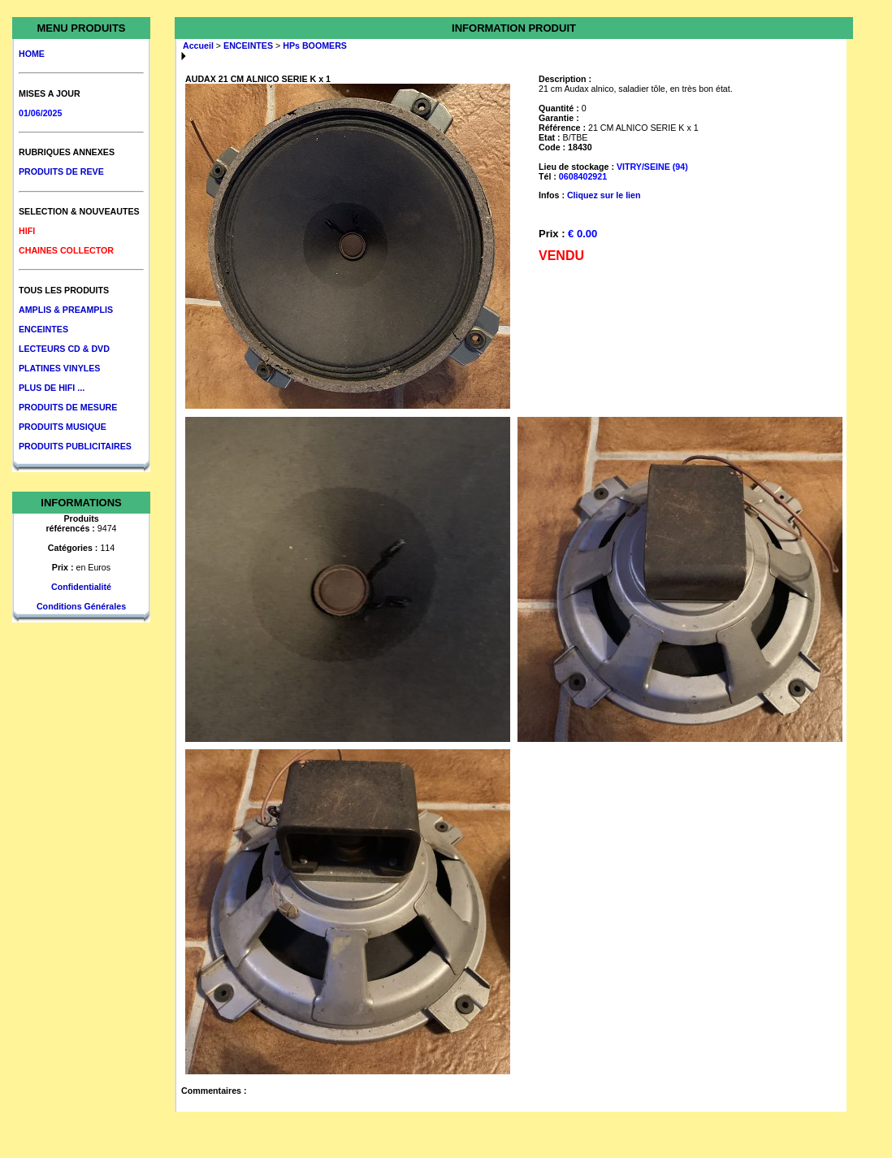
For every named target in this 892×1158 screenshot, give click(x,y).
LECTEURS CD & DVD (64, 348)
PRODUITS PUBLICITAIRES (75, 446)
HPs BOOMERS (315, 45)
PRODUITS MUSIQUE (62, 427)
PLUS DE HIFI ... (51, 388)
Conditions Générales (81, 606)
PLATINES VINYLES (59, 368)
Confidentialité (81, 587)
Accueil (198, 45)
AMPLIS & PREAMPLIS (66, 309)
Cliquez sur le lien (604, 195)
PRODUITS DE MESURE (68, 407)
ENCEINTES (43, 329)
